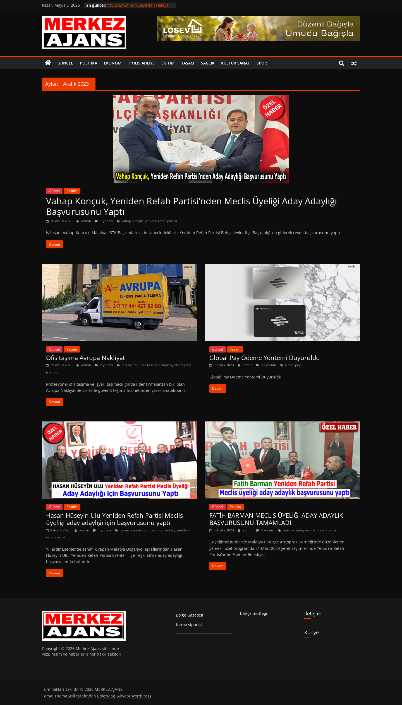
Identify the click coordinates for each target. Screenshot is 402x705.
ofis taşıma (129, 365)
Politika (88, 63)
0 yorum (265, 530)
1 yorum (104, 221)
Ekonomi (113, 63)
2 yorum (104, 365)
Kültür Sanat (235, 63)
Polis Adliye (142, 63)
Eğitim (167, 63)
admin (86, 221)
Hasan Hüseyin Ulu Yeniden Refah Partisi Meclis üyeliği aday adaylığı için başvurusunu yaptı (114, 519)
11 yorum (266, 365)
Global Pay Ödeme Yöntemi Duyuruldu (264, 357)
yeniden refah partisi (161, 221)
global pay (293, 365)
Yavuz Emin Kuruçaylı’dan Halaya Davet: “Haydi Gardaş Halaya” (138, 8)
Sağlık (207, 63)
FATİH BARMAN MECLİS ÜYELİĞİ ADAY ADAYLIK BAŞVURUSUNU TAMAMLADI (276, 519)
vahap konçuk (132, 221)
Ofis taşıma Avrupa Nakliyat (85, 357)
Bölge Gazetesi (189, 615)
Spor (262, 63)
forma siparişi (189, 624)
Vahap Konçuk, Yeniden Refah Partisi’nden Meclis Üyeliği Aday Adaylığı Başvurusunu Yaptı (191, 206)
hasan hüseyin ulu (133, 530)
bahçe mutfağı (253, 613)
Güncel (65, 63)
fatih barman (293, 530)
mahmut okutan (162, 530)
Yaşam (187, 63)
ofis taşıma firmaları (156, 365)
